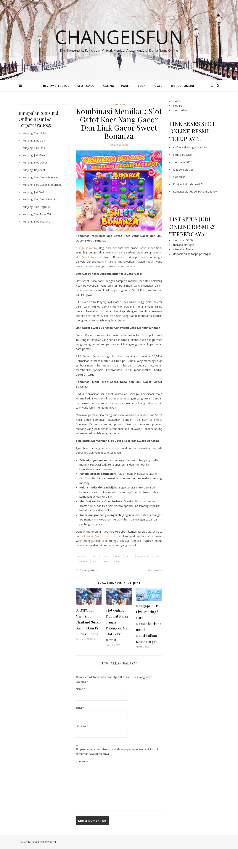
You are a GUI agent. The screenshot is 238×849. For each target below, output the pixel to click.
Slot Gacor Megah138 (48, 184)
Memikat (82, 561)
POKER (126, 86)
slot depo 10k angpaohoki (201, 191)
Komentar (82, 761)
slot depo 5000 (183, 240)
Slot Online (41, 133)
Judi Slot (39, 192)
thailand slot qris (183, 245)
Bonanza (82, 556)
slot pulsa (179, 177)
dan (95, 556)
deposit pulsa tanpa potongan (192, 254)
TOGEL (157, 86)
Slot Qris (39, 148)
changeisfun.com (86, 248)
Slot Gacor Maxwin (46, 177)
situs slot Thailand (184, 249)
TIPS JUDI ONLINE (182, 86)
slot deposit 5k (194, 184)
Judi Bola (39, 155)
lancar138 (200, 147)
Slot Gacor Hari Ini (45, 199)
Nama (80, 689)
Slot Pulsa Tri (42, 214)
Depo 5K (39, 140)
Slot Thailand (42, 221)
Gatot (118, 556)
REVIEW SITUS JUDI (57, 86)
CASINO (108, 86)
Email (80, 707)
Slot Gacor (40, 162)
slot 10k (178, 105)
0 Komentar (155, 570)
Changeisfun (119, 36)
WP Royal (50, 842)
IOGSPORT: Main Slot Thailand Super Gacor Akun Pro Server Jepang (88, 622)
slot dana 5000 (182, 162)
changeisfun (89, 570)
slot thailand (181, 110)
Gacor (106, 556)
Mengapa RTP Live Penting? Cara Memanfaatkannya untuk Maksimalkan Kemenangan (150, 624)
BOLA (141, 86)
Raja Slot (39, 170)
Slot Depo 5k (42, 207)
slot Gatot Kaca (86, 257)
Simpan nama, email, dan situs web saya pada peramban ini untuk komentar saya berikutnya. (117, 751)
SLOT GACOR (87, 86)
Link (157, 556)
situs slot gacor (183, 154)
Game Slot (119, 104)
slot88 (177, 101)
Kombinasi (143, 556)
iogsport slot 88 (183, 169)
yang (116, 561)
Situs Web (82, 726)
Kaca (129, 556)
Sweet (105, 561)
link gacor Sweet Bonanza (99, 536)
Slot (95, 561)
